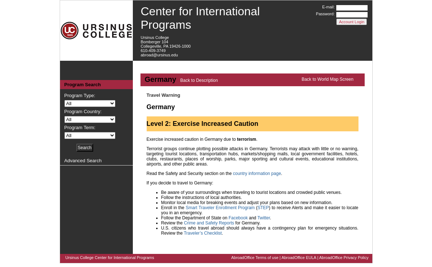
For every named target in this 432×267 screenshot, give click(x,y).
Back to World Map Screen (328, 79)
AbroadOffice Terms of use (254, 257)
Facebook (238, 217)
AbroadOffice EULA (298, 257)
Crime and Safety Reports (209, 223)
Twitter (263, 217)
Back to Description (199, 80)
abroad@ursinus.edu (159, 55)
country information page (257, 173)
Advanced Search (83, 160)
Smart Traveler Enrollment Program (220, 207)
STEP (263, 207)
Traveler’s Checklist (203, 233)
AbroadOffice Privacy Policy (344, 257)
